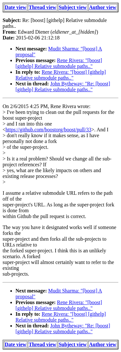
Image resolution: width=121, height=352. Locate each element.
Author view (102, 7)
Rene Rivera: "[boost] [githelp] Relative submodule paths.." (58, 63)
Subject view (73, 7)
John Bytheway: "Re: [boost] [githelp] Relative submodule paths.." (62, 86)
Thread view (42, 7)
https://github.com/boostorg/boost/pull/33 (48, 129)
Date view (15, 7)
